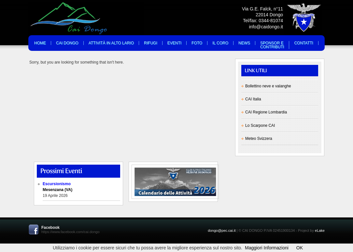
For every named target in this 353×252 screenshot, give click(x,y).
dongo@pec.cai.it (221, 230)
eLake (320, 230)
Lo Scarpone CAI (260, 125)
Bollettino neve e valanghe (268, 86)
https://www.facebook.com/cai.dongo (70, 232)
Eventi (174, 43)
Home (40, 43)
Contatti (303, 43)
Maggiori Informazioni (267, 247)
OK (299, 247)
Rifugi (150, 43)
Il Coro (220, 43)
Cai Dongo (67, 43)
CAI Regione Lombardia (266, 112)
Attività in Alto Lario (111, 43)
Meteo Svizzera (258, 138)
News (244, 43)
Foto (196, 43)
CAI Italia (253, 99)
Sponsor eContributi (272, 45)
